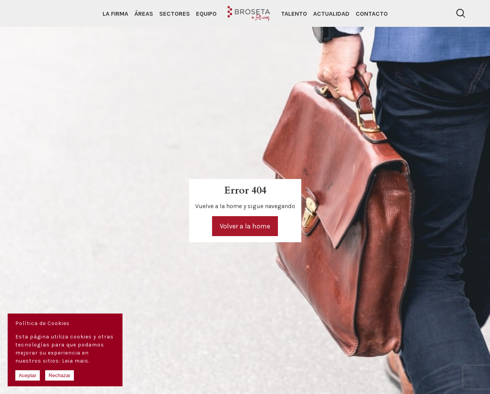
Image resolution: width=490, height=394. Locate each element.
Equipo (206, 13)
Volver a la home (245, 226)
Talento (294, 13)
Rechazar (59, 375)
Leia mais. (76, 361)
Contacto (372, 13)
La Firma (115, 13)
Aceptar (27, 375)
